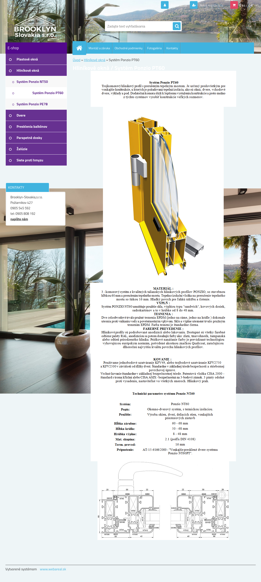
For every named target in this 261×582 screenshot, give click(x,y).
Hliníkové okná (94, 59)
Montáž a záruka (99, 48)
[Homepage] (81, 47)
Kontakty (172, 48)
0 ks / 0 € (246, 5)
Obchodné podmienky (129, 48)
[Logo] (35, 26)
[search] (177, 26)
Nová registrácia (211, 5)
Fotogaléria (154, 48)
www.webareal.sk (53, 569)
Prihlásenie (179, 5)
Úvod (77, 59)
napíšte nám (19, 219)
